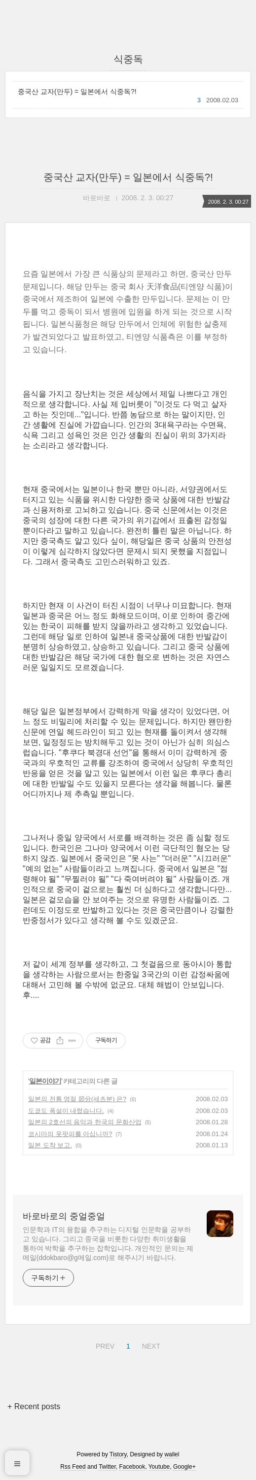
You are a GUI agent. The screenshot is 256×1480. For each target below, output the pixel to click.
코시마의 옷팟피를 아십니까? (70, 1134)
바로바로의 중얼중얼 (64, 1216)
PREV (103, 1344)
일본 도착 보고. (50, 1145)
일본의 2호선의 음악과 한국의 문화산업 (85, 1122)
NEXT (150, 1344)
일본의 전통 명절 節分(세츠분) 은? (77, 1099)
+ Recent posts (33, 1406)
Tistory (118, 1454)
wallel (171, 1454)
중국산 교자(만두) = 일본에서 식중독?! (77, 91)
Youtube (159, 1466)
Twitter (107, 1466)
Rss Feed (72, 1466)
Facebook (132, 1466)
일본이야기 (45, 1081)
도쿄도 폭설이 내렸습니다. (66, 1110)
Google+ (184, 1466)
